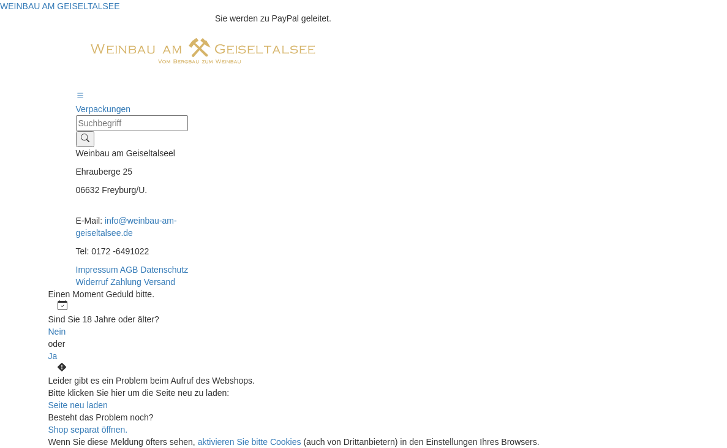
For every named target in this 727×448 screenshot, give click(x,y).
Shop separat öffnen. (88, 430)
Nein (57, 331)
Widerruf (93, 282)
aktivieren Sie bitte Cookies (251, 442)
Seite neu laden (78, 405)
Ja (53, 356)
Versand (159, 282)
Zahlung (126, 282)
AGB (130, 270)
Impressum (98, 270)
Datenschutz (164, 270)
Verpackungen (103, 109)
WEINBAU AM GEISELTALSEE (60, 6)
